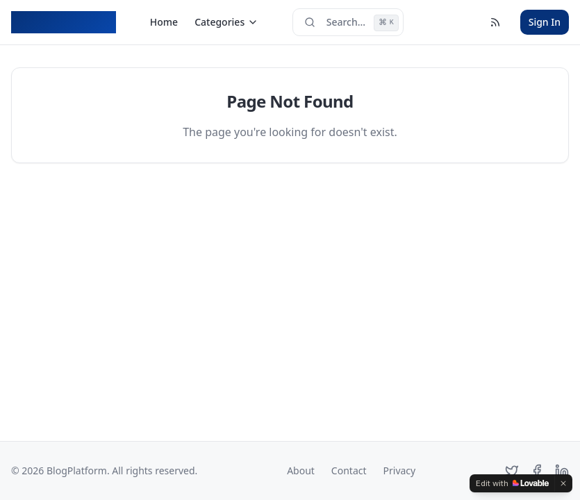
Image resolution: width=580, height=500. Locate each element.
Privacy (399, 470)
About (301, 470)
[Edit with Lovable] (512, 483)
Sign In (545, 21)
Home (164, 21)
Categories (226, 21)
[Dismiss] (563, 483)
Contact (349, 470)
